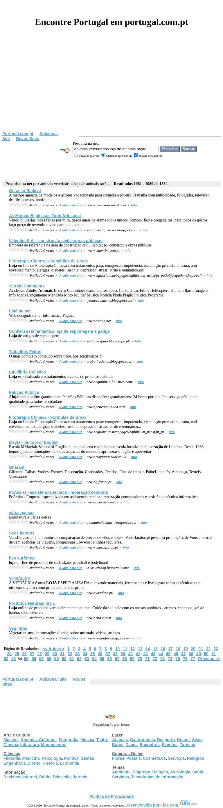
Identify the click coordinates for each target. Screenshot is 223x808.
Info (134, 205)
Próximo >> (209, 658)
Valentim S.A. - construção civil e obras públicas (55, 240)
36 (100, 653)
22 (208, 648)
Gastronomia (142, 739)
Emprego (141, 772)
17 (170, 648)
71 (147, 658)
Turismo (187, 744)
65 (102, 658)
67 (117, 658)
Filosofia (11, 758)
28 (39, 653)
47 (183, 653)
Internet (29, 777)
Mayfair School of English (34, 442)
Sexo (197, 739)
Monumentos (53, 744)
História (50, 763)
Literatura (29, 744)
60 (64, 658)
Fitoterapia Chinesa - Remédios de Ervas (48, 261)
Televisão (62, 777)
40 (130, 653)
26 (24, 653)
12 (132, 648)
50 (206, 653)
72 (155, 658)
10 (117, 648)
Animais (120, 739)
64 (94, 658)
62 (79, 658)
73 (162, 658)
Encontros (150, 744)
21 (201, 648)
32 (70, 653)
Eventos (169, 744)
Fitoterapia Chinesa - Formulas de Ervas (48, 417)
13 (140, 648)
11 (125, 648)
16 (163, 648)
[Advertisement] (111, 87)
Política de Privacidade (111, 796)
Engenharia (14, 763)
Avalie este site (70, 205)
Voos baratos (22, 533)
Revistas (11, 777)
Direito (34, 763)
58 (49, 658)
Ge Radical (25, 190)
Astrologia (180, 772)
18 (178, 648)
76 (185, 658)
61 (71, 658)
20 (193, 648)
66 (109, 658)
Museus (11, 739)
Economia (69, 763)
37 (107, 653)
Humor (183, 739)
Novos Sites (27, 138)
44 (161, 653)
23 (216, 648)
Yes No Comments (27, 286)
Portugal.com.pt (17, 133)
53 (13, 658)
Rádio (45, 777)
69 (132, 658)
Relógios (195, 758)
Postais (133, 758)
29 (47, 653)
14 (147, 648)
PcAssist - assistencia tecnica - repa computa (58, 492)
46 (176, 653)
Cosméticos (154, 758)
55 (26, 658)
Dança (131, 744)
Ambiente (121, 772)
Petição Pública (24, 392)
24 (9, 653)
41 (138, 653)
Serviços (176, 758)
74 (170, 658)
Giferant (17, 467)
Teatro (102, 739)
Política (71, 758)
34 (85, 653)
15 (155, 648)
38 (115, 653)
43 (153, 653)
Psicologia (52, 758)
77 (192, 658)
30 (55, 653)
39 (123, 653)
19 (185, 648)
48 (191, 653)
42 (145, 653)
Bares (117, 744)
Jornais (80, 777)
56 (34, 658)
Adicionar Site (53, 679)
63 (86, 658)
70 (140, 658)
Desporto (166, 739)
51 (213, 653)
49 (198, 653)
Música (87, 739)
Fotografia (68, 739)
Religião (160, 772)
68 (125, 658)
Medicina (31, 758)
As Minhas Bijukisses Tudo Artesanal (45, 215)
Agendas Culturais (39, 739)
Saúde (198, 772)
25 (17, 653)
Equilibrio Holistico (27, 372)
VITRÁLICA (20, 578)
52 (6, 658)
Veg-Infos (18, 628)
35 (92, 653)
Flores (118, 758)
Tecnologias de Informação (157, 777)
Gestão (87, 758)
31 (62, 653)
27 (32, 653)
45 (168, 653)
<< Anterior (53, 648)
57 (41, 658)
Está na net (20, 311)
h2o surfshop (22, 558)
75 (177, 658)
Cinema (10, 744)
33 (77, 653)
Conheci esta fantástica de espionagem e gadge (59, 331)
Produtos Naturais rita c (32, 603)
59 (56, 658)
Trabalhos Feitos (25, 351)
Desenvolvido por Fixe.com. (161, 805)
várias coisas (22, 512)
